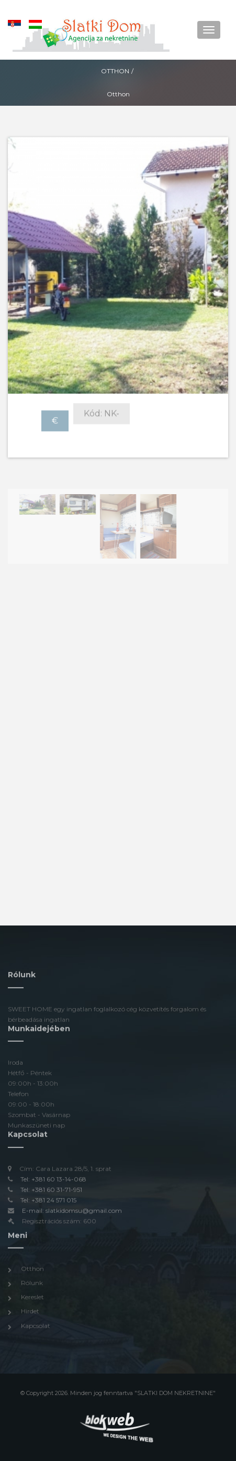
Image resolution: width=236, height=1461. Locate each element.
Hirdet (30, 1313)
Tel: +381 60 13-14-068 (53, 1180)
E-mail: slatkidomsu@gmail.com (72, 1211)
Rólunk (32, 1284)
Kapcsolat (35, 1327)
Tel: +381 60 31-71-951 (51, 1191)
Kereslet (32, 1298)
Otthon (115, 71)
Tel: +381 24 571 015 (48, 1201)
